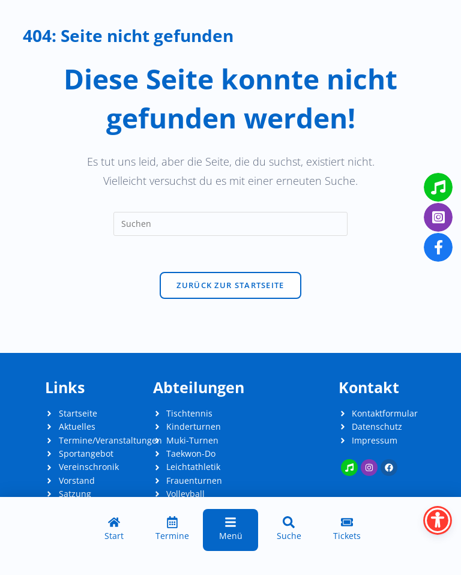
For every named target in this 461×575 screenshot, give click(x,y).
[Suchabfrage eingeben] (230, 224)
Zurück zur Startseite (230, 285)
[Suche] (288, 530)
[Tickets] (347, 530)
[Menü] (230, 530)
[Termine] (172, 530)
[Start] (114, 530)
